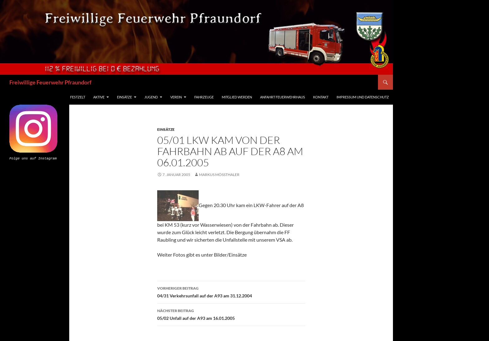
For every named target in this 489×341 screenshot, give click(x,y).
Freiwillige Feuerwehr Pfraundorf (50, 82)
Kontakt (320, 97)
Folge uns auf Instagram (33, 158)
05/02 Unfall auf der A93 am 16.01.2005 (231, 314)
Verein (176, 97)
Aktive (98, 97)
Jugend (151, 97)
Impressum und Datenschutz (362, 97)
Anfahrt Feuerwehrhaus (282, 97)
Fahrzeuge (204, 97)
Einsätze (124, 97)
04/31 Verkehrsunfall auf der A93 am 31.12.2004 (231, 291)
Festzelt (77, 97)
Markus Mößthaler (219, 174)
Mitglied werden (237, 97)
